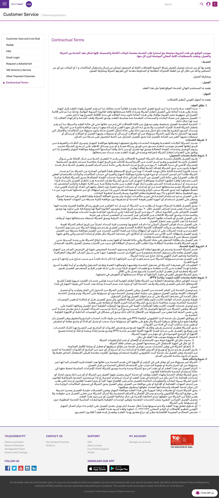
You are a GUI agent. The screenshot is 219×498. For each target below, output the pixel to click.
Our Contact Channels (57, 442)
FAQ (90, 442)
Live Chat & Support (98, 449)
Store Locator (95, 445)
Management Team (15, 449)
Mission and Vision (14, 442)
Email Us (50, 445)
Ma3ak (91, 452)
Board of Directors (14, 445)
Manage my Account (140, 442)
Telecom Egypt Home (54, 15)
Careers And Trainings (16, 452)
